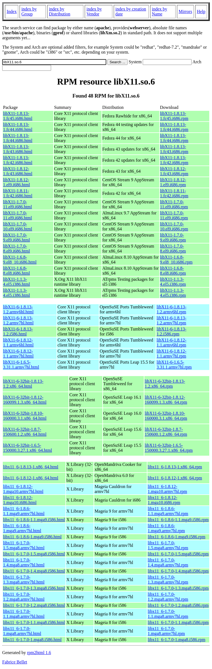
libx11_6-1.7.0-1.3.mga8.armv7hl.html (23, 579)
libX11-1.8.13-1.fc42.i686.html (17, 160)
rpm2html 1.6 (39, 652)
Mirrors (185, 11)
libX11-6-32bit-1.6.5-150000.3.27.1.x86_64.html (27, 448)
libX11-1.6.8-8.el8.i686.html (16, 271)
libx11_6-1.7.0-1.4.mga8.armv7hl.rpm (168, 562)
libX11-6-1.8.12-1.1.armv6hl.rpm (171, 342)
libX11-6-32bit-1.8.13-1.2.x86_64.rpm (165, 384)
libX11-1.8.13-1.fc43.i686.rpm (174, 149)
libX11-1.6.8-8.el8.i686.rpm (173, 271)
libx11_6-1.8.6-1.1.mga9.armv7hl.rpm (168, 511)
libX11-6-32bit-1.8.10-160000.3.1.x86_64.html (24, 416)
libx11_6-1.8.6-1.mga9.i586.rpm (176, 536)
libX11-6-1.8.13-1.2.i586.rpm (171, 331)
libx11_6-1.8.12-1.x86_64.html (30, 478)
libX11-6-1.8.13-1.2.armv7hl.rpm (171, 320)
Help (201, 11)
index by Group (29, 11)
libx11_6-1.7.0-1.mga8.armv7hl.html (22, 631)
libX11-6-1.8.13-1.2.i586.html (18, 331)
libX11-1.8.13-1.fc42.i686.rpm (174, 160)
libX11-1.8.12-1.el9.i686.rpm (173, 182)
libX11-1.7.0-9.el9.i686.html (16, 237)
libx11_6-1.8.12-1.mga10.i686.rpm (164, 500)
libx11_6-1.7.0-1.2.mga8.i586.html (34, 605)
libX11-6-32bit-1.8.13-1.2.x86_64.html (23, 384)
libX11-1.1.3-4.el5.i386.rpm (173, 282)
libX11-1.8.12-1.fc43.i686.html (17, 171)
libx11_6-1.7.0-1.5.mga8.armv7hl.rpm (168, 545)
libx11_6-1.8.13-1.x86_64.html (30, 467)
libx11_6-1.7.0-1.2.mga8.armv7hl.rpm (168, 597)
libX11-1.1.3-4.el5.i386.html (16, 282)
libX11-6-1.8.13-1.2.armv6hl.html (18, 309)
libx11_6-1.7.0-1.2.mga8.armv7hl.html (23, 597)
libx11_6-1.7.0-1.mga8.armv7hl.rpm (166, 631)
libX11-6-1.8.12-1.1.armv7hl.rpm (171, 353)
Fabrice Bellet (14, 662)
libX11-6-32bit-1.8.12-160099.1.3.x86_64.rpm (166, 400)
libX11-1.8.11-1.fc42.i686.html (17, 193)
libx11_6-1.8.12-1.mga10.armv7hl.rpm (167, 489)
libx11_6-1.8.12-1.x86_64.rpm (175, 478)
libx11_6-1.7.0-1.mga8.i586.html (32, 639)
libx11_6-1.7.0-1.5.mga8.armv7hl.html (23, 545)
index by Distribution (59, 11)
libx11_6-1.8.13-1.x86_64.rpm (175, 467)
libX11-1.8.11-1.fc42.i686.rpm (174, 193)
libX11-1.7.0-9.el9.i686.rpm (173, 237)
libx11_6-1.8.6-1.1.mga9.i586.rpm (178, 519)
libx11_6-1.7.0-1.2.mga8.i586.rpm (178, 605)
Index (12, 11)
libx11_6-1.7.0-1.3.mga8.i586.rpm (178, 588)
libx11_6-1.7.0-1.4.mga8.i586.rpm (178, 571)
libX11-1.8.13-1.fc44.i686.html (17, 127)
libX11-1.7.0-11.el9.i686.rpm (174, 204)
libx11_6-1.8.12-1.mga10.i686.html (19, 500)
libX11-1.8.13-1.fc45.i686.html (17, 116)
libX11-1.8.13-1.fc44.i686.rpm (174, 127)
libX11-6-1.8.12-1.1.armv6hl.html (18, 342)
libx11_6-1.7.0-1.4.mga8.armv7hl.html (23, 562)
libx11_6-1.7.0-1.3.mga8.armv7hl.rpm (168, 579)
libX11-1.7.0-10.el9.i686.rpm (174, 226)
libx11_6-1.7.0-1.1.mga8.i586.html (34, 622)
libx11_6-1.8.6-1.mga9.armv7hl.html (22, 528)
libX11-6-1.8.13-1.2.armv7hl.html (18, 320)
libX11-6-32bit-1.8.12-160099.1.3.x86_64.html (24, 400)
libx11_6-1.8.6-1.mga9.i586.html (32, 536)
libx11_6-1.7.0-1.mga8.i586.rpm (176, 639)
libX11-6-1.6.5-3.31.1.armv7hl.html (21, 364)
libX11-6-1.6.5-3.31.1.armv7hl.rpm (174, 364)
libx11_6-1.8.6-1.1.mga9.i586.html (34, 519)
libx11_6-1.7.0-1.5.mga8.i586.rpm (178, 554)
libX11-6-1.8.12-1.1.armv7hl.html (18, 353)
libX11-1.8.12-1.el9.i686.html (16, 182)
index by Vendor (94, 11)
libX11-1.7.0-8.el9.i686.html (16, 248)
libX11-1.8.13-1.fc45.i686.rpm (174, 116)
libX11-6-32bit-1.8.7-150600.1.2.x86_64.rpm (166, 432)
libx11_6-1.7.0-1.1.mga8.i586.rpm (178, 622)
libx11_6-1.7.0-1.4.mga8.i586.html (34, 571)
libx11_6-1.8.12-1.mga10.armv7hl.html (23, 489)
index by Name (159, 11)
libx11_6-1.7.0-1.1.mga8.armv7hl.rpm (168, 614)
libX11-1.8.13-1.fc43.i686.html (17, 149)
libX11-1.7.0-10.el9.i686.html (17, 226)
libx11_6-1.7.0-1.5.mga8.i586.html (34, 554)
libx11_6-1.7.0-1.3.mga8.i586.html (34, 588)
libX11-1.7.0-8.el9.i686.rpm (173, 248)
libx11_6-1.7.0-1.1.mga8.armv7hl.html (23, 614)
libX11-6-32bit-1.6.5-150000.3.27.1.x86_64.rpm (169, 448)
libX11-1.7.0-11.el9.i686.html (17, 204)
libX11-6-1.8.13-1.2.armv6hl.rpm (171, 309)
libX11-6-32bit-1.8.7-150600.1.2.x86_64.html (24, 432)
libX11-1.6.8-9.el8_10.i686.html (19, 259)
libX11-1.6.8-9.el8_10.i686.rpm (176, 259)
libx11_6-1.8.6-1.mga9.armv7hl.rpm (166, 528)
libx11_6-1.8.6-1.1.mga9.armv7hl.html (23, 511)
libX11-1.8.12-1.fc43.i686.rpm (174, 171)
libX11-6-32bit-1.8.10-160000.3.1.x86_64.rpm (166, 416)
